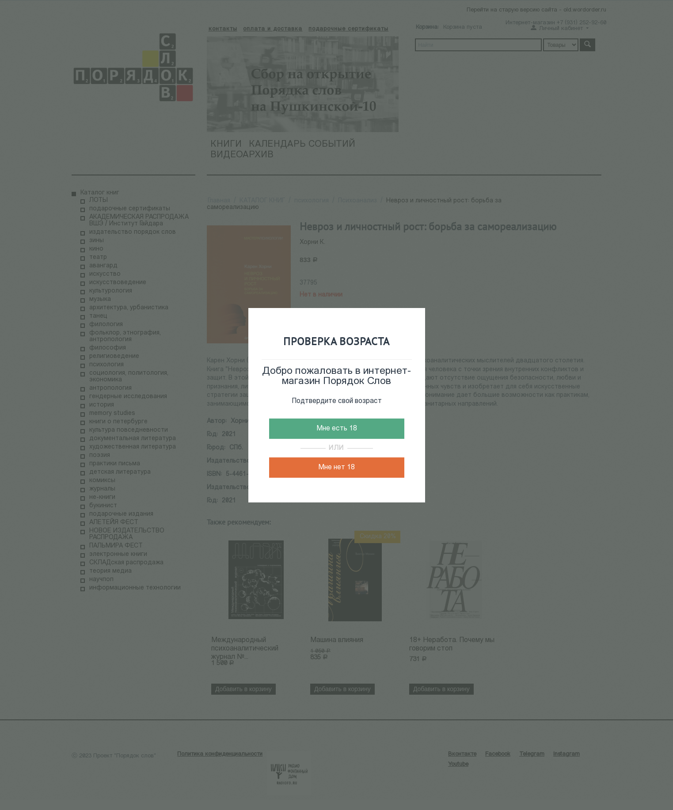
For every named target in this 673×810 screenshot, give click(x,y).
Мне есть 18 (336, 428)
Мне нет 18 (336, 467)
